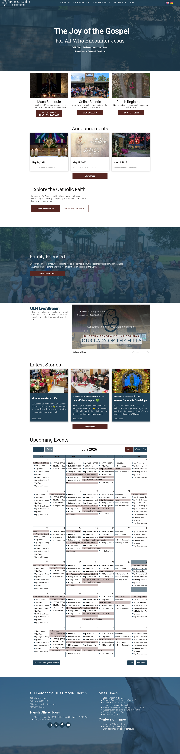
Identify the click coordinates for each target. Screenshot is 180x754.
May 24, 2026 (38, 162)
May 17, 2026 (79, 162)
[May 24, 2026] (49, 145)
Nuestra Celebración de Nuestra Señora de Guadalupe (130, 398)
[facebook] (62, 725)
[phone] (56, 725)
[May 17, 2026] (90, 145)
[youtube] (68, 725)
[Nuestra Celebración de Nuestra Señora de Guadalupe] (131, 381)
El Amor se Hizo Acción (45, 398)
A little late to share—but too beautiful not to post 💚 (88, 398)
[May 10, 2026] (131, 145)
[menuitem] (64, 2)
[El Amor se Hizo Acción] (49, 381)
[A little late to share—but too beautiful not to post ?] (90, 381)
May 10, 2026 (120, 162)
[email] (50, 725)
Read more (36, 418)
